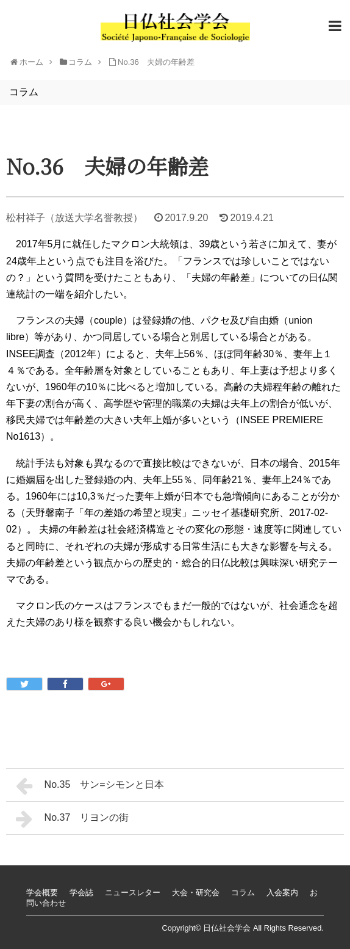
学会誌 (81, 892)
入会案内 (282, 892)
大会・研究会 (196, 892)
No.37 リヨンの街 (72, 819)
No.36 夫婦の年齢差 (156, 62)
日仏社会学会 (227, 928)
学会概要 (42, 892)
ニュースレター (132, 892)
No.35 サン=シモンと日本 (90, 786)
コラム (243, 892)
